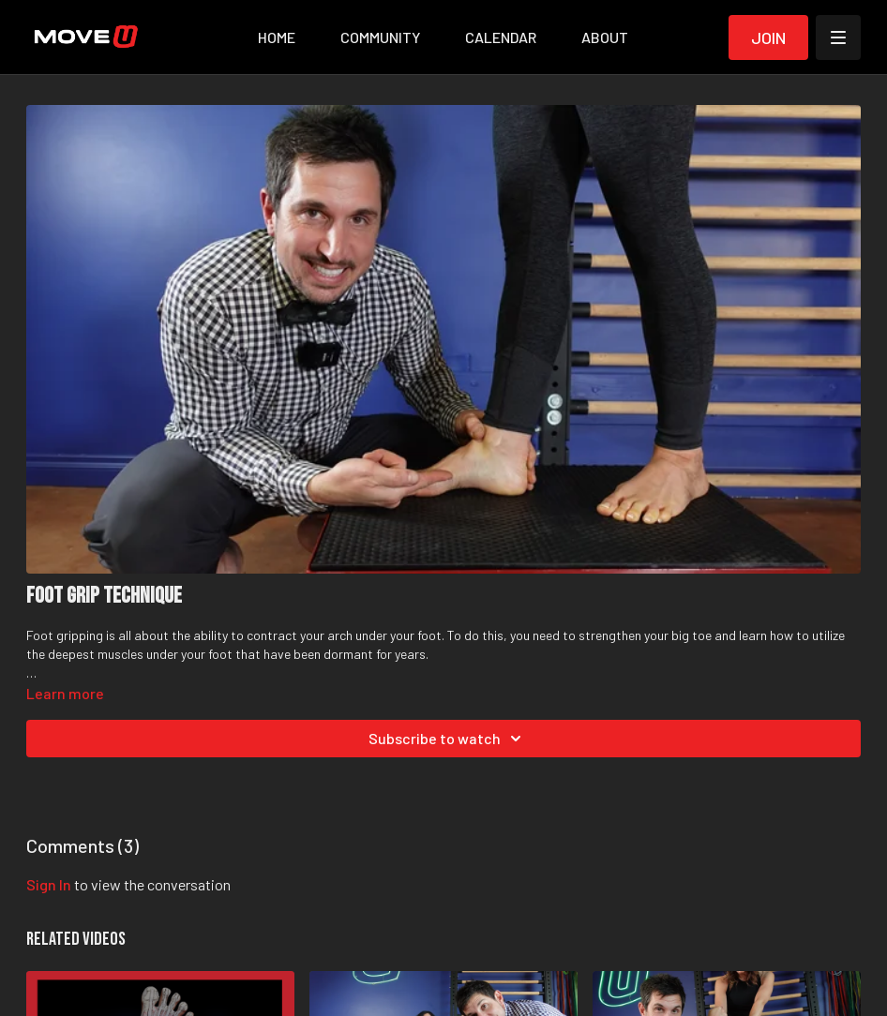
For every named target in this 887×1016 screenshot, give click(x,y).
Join (768, 37)
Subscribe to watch (447, 738)
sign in (48, 884)
